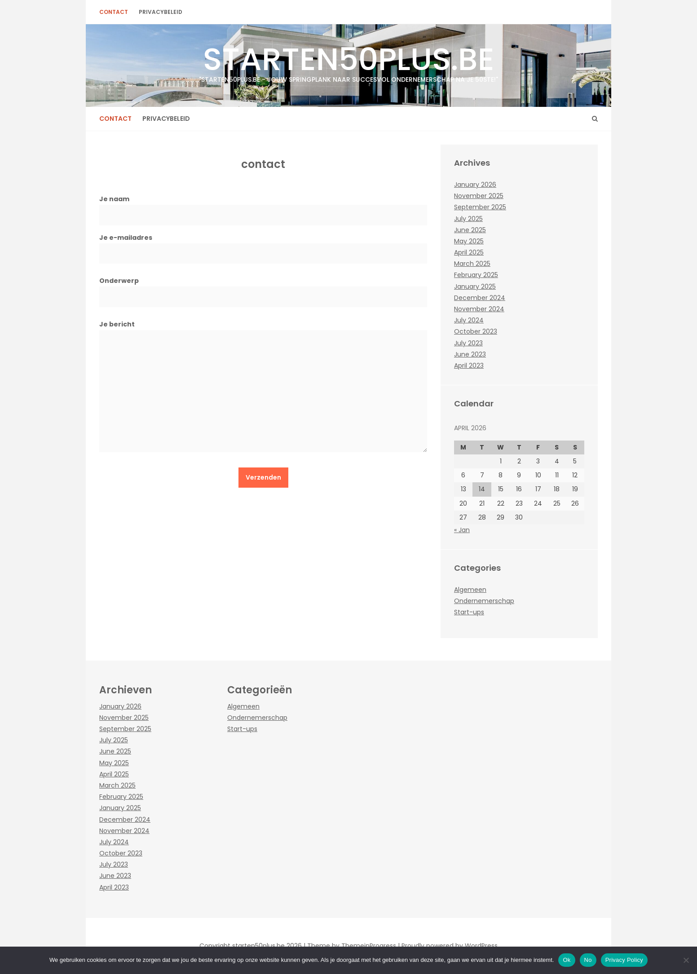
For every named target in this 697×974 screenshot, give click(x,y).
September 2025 (480, 207)
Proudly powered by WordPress (449, 945)
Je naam (263, 206)
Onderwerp (263, 288)
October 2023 (475, 331)
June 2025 (470, 229)
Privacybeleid (160, 12)
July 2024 (469, 320)
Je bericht (263, 389)
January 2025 (475, 286)
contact (113, 12)
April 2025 (469, 252)
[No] (685, 960)
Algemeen (470, 589)
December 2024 (479, 297)
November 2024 (479, 308)
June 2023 (470, 354)
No (588, 959)
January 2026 (475, 184)
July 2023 (468, 343)
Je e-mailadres (263, 245)
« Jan (462, 529)
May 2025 (469, 241)
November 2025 (478, 195)
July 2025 (468, 218)
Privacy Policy (624, 959)
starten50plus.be (348, 60)
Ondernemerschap (484, 600)
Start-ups (469, 612)
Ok (566, 959)
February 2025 (476, 274)
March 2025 (472, 263)
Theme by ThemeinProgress (351, 945)
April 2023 (469, 365)
